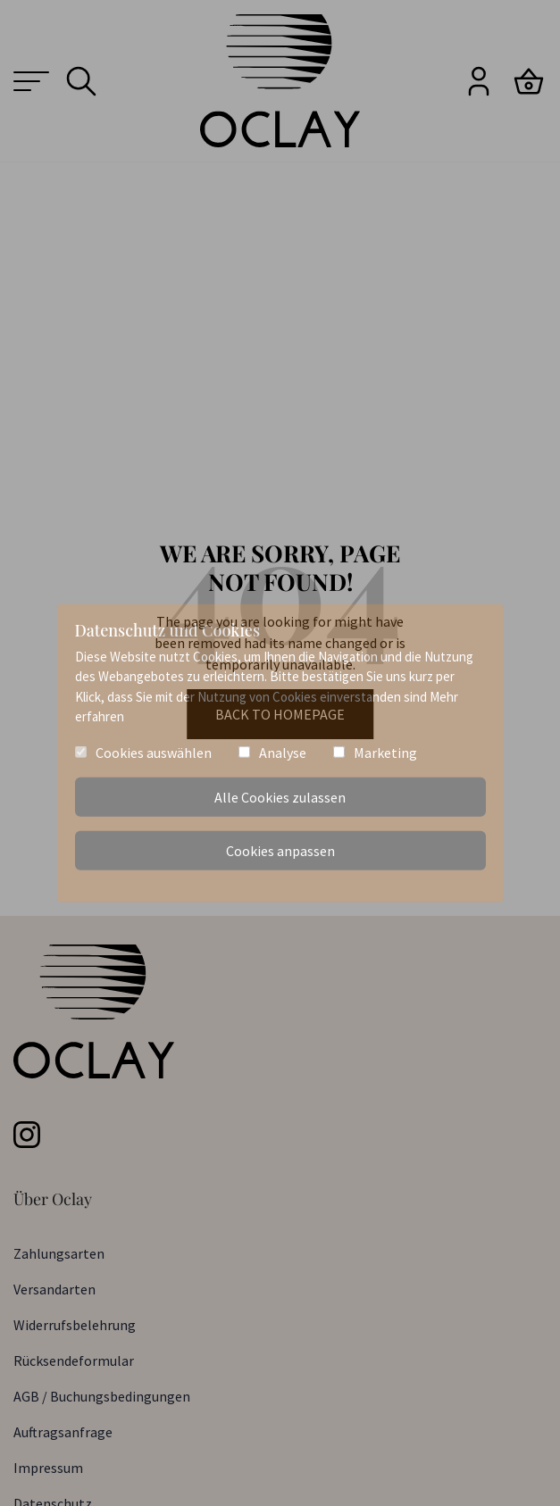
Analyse (282, 752)
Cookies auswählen (154, 752)
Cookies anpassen (280, 851)
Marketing (385, 752)
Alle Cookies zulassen (280, 797)
